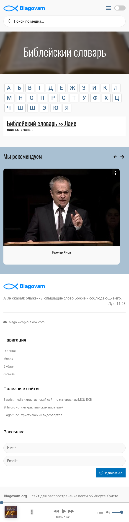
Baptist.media (13, 399)
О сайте (9, 374)
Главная (9, 351)
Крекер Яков (61, 252)
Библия (9, 366)
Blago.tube (11, 415)
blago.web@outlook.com (23, 322)
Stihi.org (9, 407)
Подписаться (110, 473)
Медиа (8, 358)
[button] (56, 511)
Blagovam (24, 8)
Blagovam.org (15, 496)
